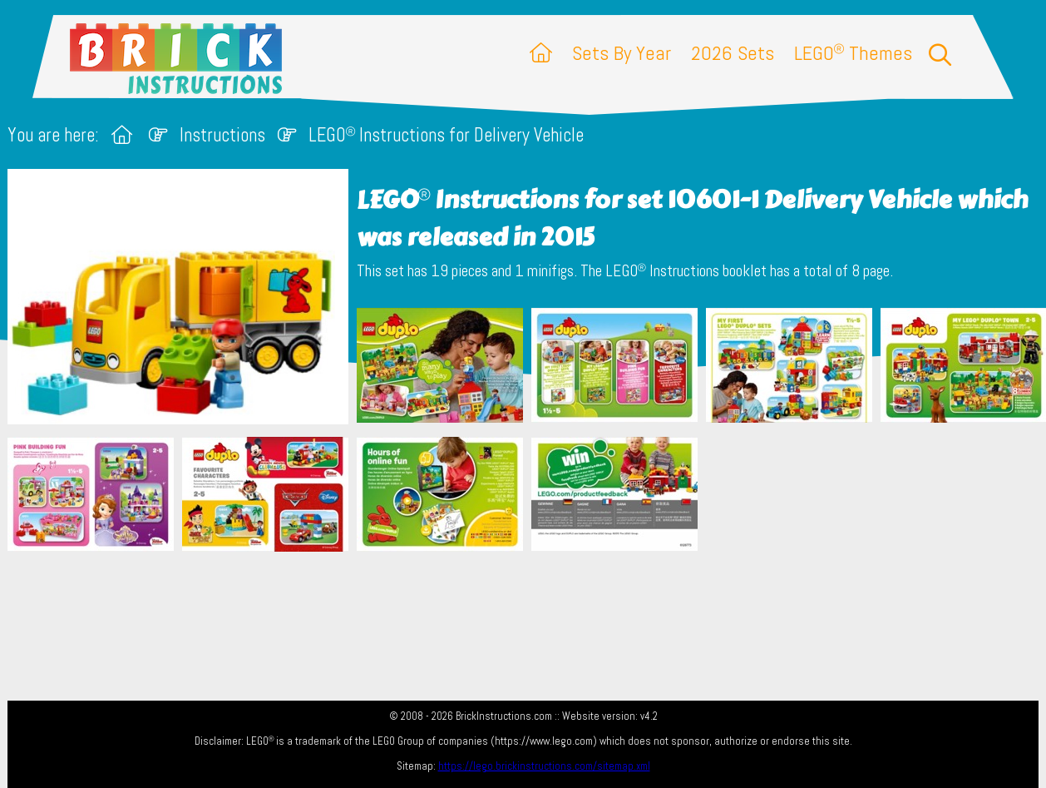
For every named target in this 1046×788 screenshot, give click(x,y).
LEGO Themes (853, 53)
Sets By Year (621, 53)
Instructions (222, 135)
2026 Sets (732, 53)
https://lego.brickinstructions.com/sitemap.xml (544, 766)
